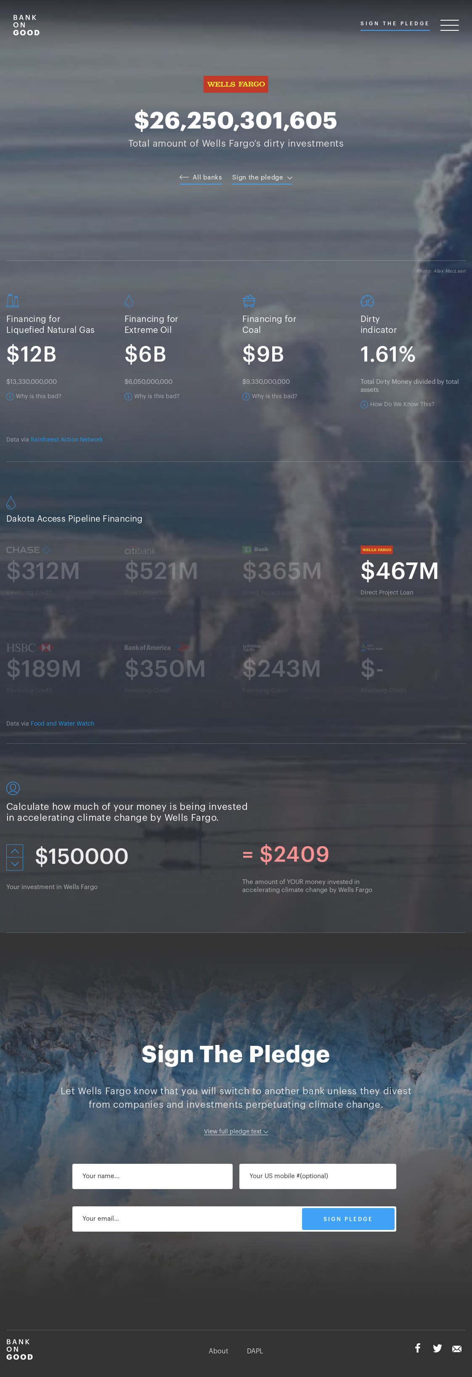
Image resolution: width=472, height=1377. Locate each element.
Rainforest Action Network (67, 440)
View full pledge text (236, 1132)
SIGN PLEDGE (348, 1219)
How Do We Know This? (402, 404)
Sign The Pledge (395, 23)
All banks (201, 177)
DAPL (255, 1351)
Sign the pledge (262, 177)
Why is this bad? (38, 396)
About (218, 1351)
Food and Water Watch (62, 724)
